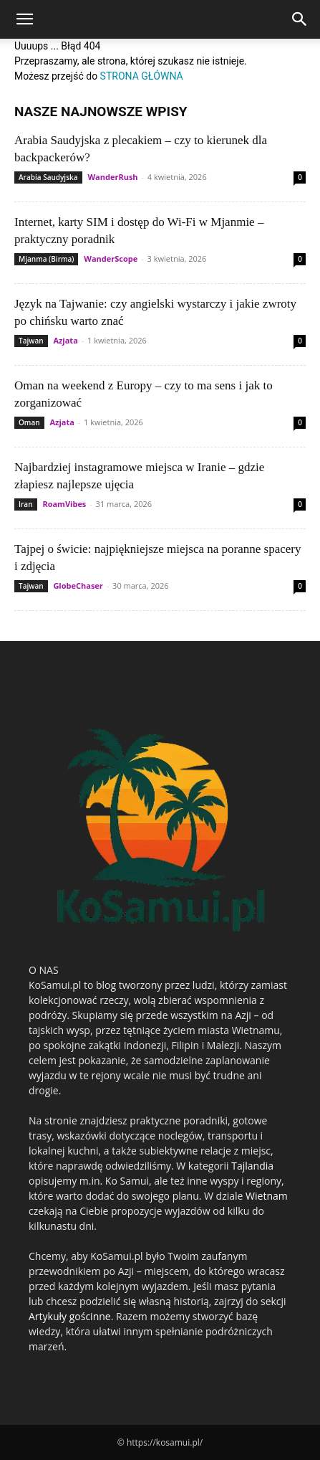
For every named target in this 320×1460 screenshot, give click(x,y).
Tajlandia (252, 1165)
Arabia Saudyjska (48, 177)
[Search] (300, 19)
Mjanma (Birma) (46, 259)
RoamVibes (64, 503)
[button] (24, 19)
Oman (29, 422)
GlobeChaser (77, 585)
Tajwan (31, 341)
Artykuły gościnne (70, 1316)
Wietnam (267, 1196)
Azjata (65, 340)
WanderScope (110, 258)
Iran (26, 504)
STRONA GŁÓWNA (141, 76)
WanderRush (112, 176)
